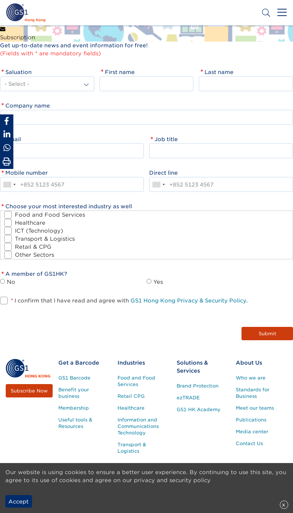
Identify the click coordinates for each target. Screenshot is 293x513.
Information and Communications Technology (138, 426)
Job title (166, 139)
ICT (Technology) (39, 231)
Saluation (18, 72)
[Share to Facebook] (6, 121)
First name (120, 72)
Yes (158, 282)
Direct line (163, 173)
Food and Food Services (50, 215)
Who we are (251, 378)
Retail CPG (131, 396)
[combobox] (9, 184)
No (11, 282)
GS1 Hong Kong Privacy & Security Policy (188, 301)
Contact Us (249, 443)
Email (13, 139)
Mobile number (26, 173)
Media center (252, 431)
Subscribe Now (29, 391)
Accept (18, 502)
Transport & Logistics (45, 239)
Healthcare (30, 223)
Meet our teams (255, 408)
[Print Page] (6, 161)
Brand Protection (198, 386)
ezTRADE (188, 397)
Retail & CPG (33, 247)
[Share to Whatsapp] (6, 147)
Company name (27, 106)
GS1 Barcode (74, 378)
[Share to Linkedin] (6, 134)
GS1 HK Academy (199, 409)
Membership (73, 408)
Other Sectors (34, 255)
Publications (251, 420)
